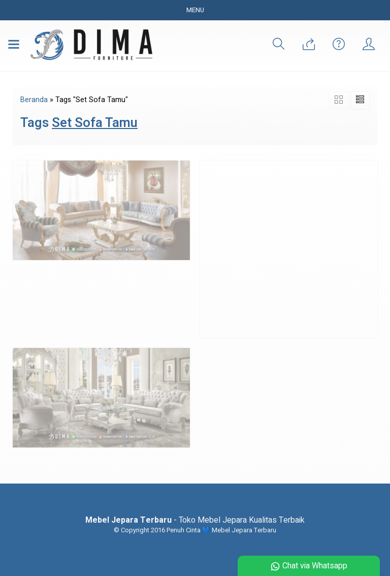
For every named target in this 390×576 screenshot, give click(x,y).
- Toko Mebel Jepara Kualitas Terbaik (195, 520)
